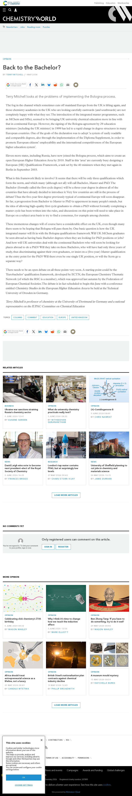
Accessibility (68, 758)
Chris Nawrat (103, 417)
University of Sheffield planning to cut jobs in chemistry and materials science (109, 468)
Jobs (22, 27)
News (7, 462)
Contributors (55, 740)
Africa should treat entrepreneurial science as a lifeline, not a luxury (20, 678)
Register (63, 547)
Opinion (7, 59)
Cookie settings (24, 785)
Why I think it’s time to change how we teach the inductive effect (64, 621)
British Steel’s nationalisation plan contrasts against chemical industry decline (66, 678)
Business (9, 406)
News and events (53, 770)
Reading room (33, 27)
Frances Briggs (18, 479)
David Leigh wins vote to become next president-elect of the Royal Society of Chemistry (23, 468)
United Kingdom (79, 317)
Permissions (83, 758)
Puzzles (46, 27)
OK (23, 777)
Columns (17, 317)
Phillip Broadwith (63, 689)
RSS (67, 740)
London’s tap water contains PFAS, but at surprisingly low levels (63, 468)
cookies (107, 784)
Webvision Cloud (73, 792)
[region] (23, 765)
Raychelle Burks (105, 683)
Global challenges (116, 770)
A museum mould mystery (104, 675)
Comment (32, 317)
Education (110, 3)
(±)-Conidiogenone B (102, 409)
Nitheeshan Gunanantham (57, 421)
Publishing (99, 3)
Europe (62, 317)
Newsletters (12, 27)
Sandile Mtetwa (18, 689)
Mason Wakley (17, 629)
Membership (123, 3)
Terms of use (52, 758)
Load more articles (66, 495)
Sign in (48, 547)
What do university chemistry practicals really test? (63, 411)
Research (53, 462)
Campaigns (72, 770)
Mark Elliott (60, 632)
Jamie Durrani (103, 479)
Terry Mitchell (14, 75)
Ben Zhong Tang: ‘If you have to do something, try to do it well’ (108, 620)
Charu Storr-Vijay (63, 479)
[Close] (41, 740)
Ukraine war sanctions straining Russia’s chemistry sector (21, 411)
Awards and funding (93, 770)
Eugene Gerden (17, 420)
